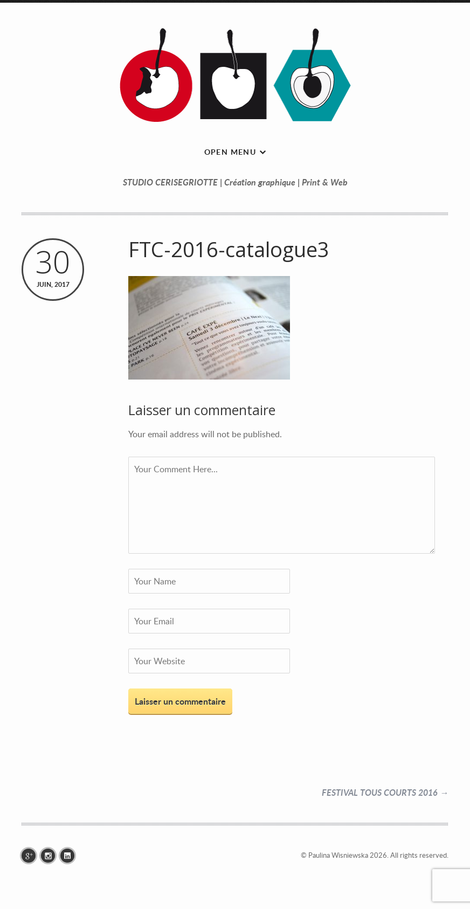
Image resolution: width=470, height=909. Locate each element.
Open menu (230, 152)
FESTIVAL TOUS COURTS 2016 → (385, 792)
